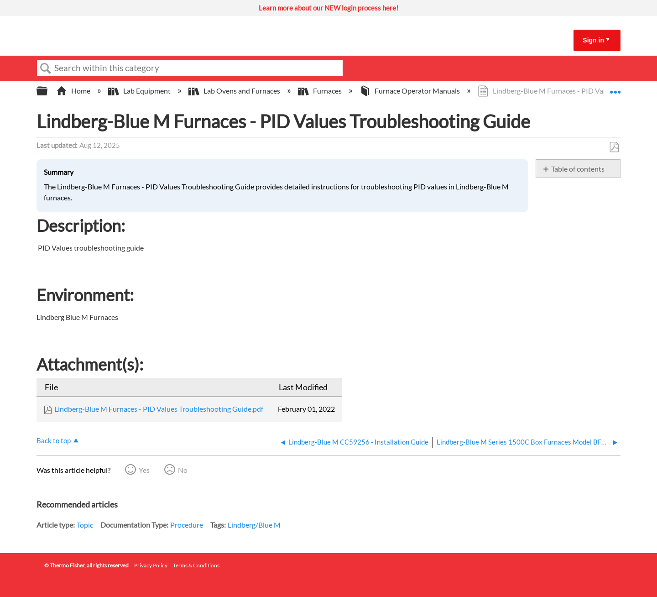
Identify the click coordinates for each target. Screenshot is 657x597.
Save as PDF (614, 147)
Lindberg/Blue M (254, 524)
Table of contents (578, 168)
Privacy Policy (150, 565)
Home (74, 90)
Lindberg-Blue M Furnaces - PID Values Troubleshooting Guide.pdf (158, 408)
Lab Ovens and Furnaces (235, 90)
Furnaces (320, 90)
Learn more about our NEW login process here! (328, 8)
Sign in (593, 40)
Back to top (53, 440)
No (183, 470)
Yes (144, 470)
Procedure (186, 524)
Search (45, 68)
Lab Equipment (140, 90)
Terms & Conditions (196, 565)
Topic (85, 524)
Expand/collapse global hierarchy (47, 91)
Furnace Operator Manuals (410, 90)
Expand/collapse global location (615, 88)
